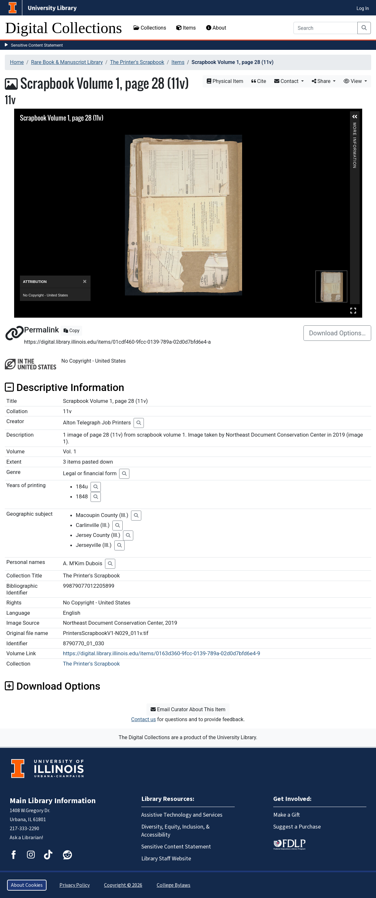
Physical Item (225, 81)
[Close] (84, 281)
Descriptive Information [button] (64, 387)
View (353, 81)
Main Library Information (53, 800)
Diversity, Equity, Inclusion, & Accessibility (175, 831)
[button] (355, 116)
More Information (354, 125)
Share (322, 81)
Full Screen (353, 310)
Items (186, 28)
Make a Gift (286, 815)
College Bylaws (173, 885)
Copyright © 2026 (123, 885)
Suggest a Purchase (297, 827)
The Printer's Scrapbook (137, 62)
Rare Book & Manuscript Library (67, 62)
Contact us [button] (143, 719)
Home (17, 62)
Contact (287, 81)
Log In (363, 8)
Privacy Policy (74, 885)
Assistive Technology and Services (182, 815)
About (216, 28)
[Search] (325, 28)
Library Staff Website (166, 859)
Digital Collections (63, 27)
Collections (150, 28)
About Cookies (27, 885)
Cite (258, 81)
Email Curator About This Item (188, 709)
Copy (71, 330)
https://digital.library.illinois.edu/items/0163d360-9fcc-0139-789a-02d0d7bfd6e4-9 (161, 653)
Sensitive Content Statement (37, 45)
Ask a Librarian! (26, 837)
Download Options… (337, 333)
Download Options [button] (52, 686)
